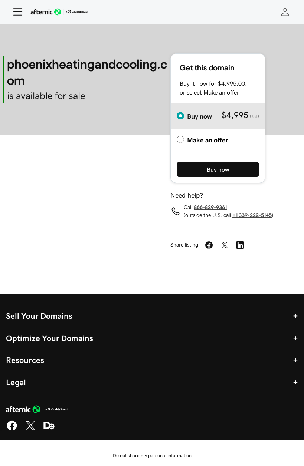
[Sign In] (285, 12)
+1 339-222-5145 (252, 215)
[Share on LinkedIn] (240, 245)
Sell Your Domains (39, 316)
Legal (16, 382)
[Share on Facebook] (209, 245)
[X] (30, 429)
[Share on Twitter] (224, 245)
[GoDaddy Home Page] (37, 410)
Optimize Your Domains (49, 338)
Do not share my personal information (152, 455)
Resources (25, 360)
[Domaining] (49, 429)
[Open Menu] (15, 12)
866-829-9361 (210, 207)
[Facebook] (12, 429)
